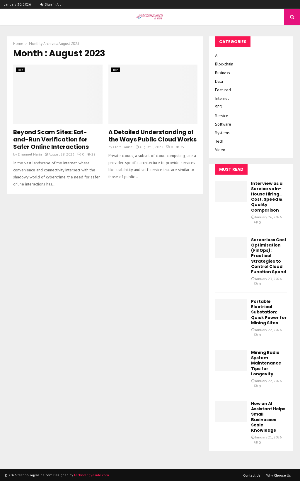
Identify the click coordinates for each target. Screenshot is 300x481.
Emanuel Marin (30, 154)
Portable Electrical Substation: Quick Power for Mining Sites (269, 312)
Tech (20, 70)
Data (219, 81)
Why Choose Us (278, 475)
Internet (222, 98)
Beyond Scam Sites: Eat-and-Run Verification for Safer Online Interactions (51, 139)
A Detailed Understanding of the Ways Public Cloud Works (152, 136)
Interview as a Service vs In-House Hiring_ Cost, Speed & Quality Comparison (266, 196)
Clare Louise (123, 147)
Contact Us (251, 475)
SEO (218, 106)
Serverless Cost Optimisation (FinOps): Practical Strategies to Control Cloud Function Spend (269, 256)
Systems (222, 132)
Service (221, 115)
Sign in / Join (52, 4)
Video (220, 149)
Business (222, 72)
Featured (223, 89)
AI (217, 55)
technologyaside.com (91, 475)
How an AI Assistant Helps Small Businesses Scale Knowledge (268, 417)
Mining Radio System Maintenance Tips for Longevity (266, 363)
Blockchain (224, 64)
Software (223, 124)
